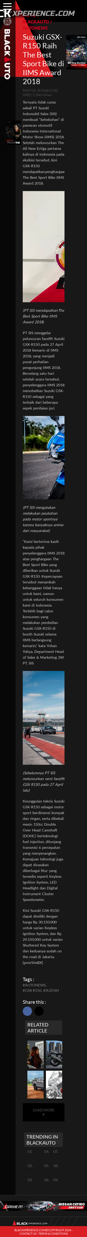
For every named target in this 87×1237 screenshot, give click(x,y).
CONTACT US (27, 1233)
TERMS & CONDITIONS (53, 1233)
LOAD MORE (43, 1112)
